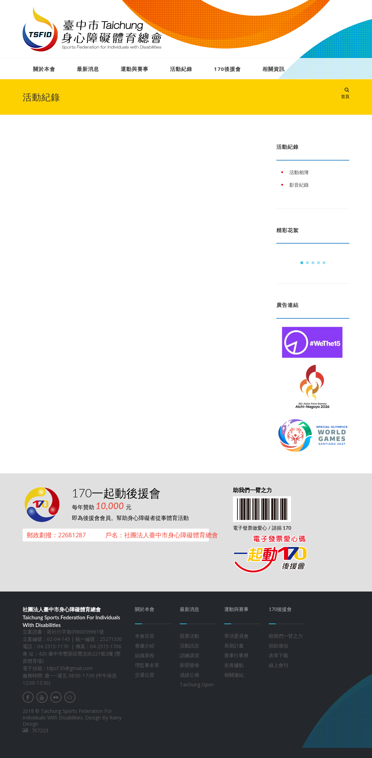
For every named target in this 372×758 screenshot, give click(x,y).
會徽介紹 (144, 645)
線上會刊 (278, 665)
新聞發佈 (189, 665)
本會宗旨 (144, 636)
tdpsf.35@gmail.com (70, 668)
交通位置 (144, 674)
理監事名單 (147, 665)
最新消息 (88, 68)
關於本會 (44, 68)
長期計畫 (234, 645)
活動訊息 (189, 645)
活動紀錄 (181, 68)
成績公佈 (189, 674)
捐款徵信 (278, 645)
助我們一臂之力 (286, 636)
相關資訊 (273, 68)
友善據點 (234, 665)
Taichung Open (197, 684)
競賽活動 (189, 636)
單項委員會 (236, 636)
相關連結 (234, 674)
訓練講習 (189, 655)
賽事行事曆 (236, 655)
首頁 (345, 96)
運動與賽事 (134, 68)
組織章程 (144, 655)
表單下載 (278, 655)
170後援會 (227, 68)
